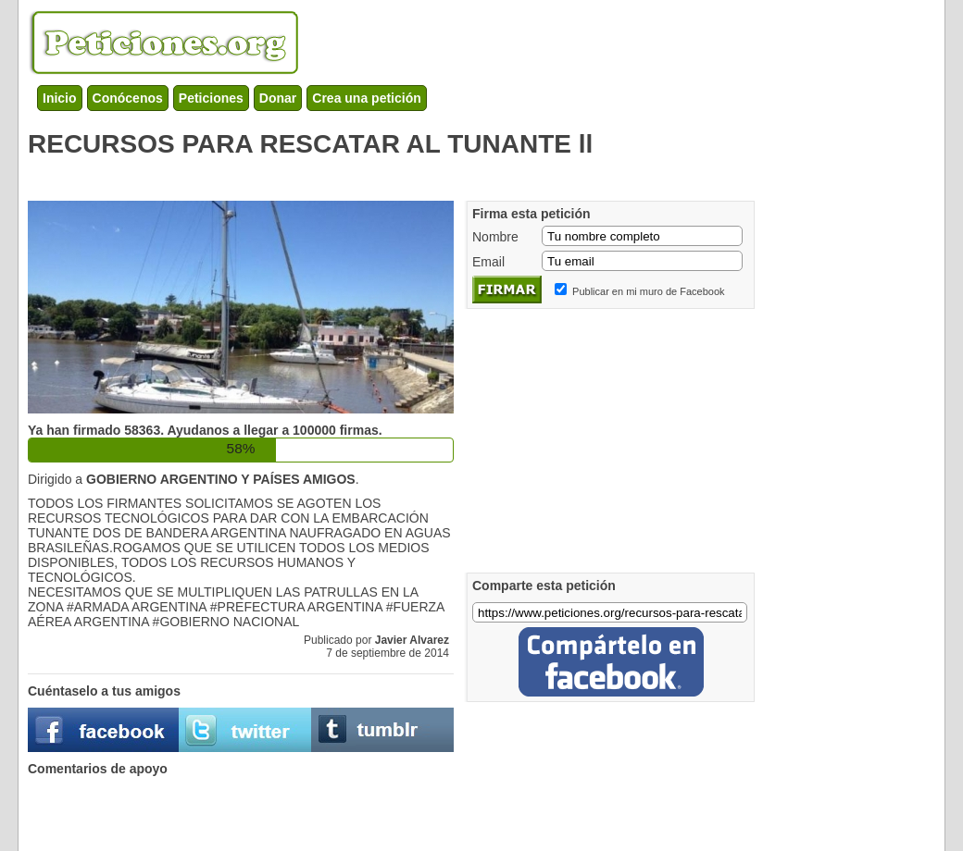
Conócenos (128, 98)
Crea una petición (366, 98)
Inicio (60, 98)
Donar (277, 98)
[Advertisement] (365, 175)
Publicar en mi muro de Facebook (648, 291)
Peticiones (211, 98)
